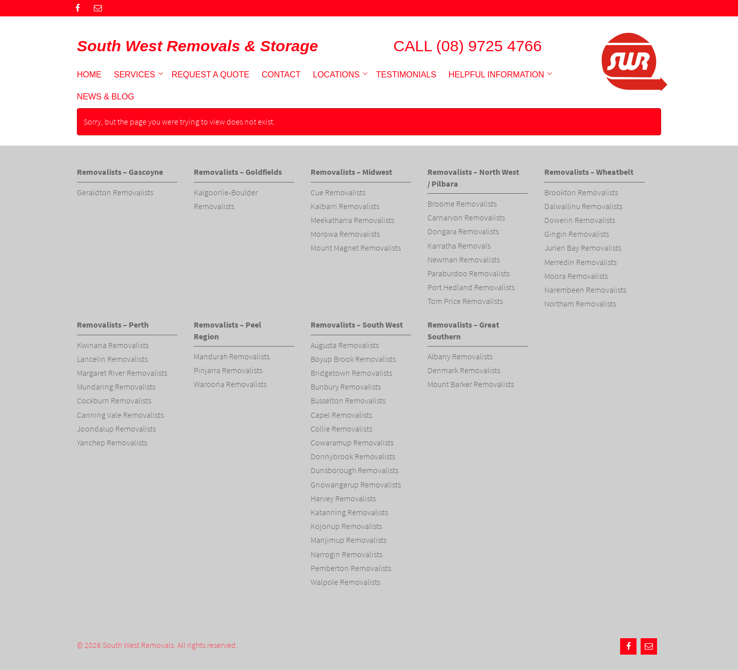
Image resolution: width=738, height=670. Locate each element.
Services (134, 74)
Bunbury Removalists (346, 386)
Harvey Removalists (343, 498)
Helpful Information (496, 74)
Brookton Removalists (581, 192)
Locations (336, 74)
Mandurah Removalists (232, 356)
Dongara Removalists (463, 231)
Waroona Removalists (230, 384)
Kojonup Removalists (346, 526)
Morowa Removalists (345, 234)
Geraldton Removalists (115, 192)
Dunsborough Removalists (354, 470)
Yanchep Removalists (112, 442)
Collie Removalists (341, 428)
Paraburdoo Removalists (468, 273)
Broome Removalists (462, 203)
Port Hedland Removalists (471, 287)
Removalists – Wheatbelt (588, 172)
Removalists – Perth (113, 324)
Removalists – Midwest (351, 172)
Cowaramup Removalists (352, 442)
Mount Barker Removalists (470, 384)
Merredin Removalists (580, 262)
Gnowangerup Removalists (356, 484)
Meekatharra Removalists (352, 220)
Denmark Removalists (463, 370)
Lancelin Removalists (112, 359)
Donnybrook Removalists (353, 456)
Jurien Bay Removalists (582, 247)
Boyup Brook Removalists (353, 359)
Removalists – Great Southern (463, 330)
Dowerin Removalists (579, 220)
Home (89, 74)
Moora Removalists (576, 276)
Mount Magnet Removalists (356, 247)
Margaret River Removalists (122, 373)
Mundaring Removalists (116, 386)
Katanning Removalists (349, 512)
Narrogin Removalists (346, 554)
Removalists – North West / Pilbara (473, 177)
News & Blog (105, 96)
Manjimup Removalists (348, 540)
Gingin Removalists (576, 234)
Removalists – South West (357, 324)
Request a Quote (211, 74)
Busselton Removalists (348, 400)
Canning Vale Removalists (120, 415)
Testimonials (406, 74)
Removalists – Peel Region (227, 330)
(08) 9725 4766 (489, 45)
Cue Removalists (338, 192)
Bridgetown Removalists (351, 373)
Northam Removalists (580, 303)
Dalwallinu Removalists (583, 206)
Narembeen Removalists (585, 290)
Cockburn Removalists (114, 400)
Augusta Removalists (345, 345)
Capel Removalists (341, 415)
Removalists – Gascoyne (120, 172)
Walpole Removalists (345, 582)
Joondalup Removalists (116, 428)
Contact (280, 74)
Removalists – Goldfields (238, 172)
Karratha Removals (458, 245)
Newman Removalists (463, 259)
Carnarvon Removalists (466, 217)
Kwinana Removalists (113, 345)
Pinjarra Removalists (228, 370)
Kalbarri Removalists (345, 206)
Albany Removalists (460, 356)
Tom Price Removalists (465, 301)
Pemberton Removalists (351, 568)
